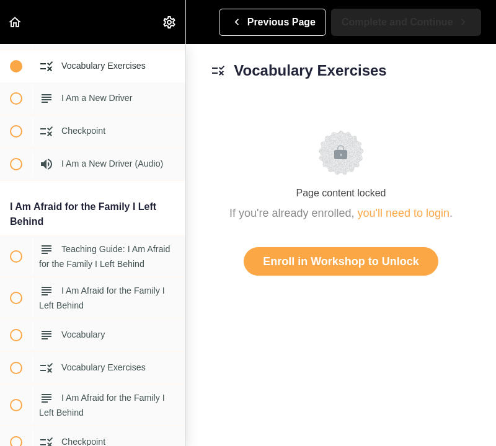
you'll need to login (404, 213)
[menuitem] (169, 22)
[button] (15, 22)
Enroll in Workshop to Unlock (341, 261)
